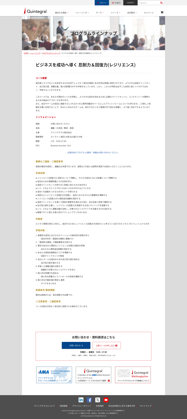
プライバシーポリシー (81, 405)
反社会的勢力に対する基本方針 (121, 405)
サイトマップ (145, 405)
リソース (114, 12)
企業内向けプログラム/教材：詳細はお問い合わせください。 (93, 152)
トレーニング (81, 12)
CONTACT (130, 2)
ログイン (103, 2)
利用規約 (100, 405)
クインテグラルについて (44, 405)
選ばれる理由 (60, 12)
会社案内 (131, 12)
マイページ (148, 12)
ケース (99, 12)
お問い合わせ (75, 345)
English (117, 2)
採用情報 (63, 405)
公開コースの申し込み (105, 345)
